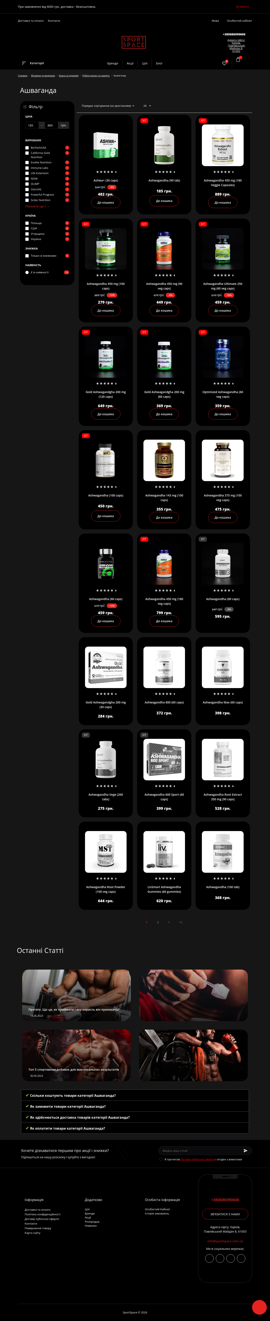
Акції (130, 63)
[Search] (212, 63)
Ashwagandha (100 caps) (105, 495)
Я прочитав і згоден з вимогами (203, 1159)
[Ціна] (32, 125)
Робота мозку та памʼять (96, 75)
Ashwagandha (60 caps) (105, 599)
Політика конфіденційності (42, 1214)
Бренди (112, 63)
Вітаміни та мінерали (43, 75)
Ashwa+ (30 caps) (106, 180)
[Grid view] (247, 106)
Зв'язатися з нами (225, 1214)
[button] (234, 34)
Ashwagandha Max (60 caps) (223, 702)
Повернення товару (38, 1228)
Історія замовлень (157, 1213)
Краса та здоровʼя (69, 75)
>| (181, 922)
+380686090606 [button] (225, 1199)
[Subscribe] (245, 1150)
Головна (22, 75)
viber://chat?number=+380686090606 (230, 1258)
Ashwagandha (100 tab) (222, 887)
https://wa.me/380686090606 (241, 1258)
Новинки (91, 1226)
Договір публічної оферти (198, 1159)
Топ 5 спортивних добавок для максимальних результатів (73, 1069)
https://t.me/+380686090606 (220, 1258)
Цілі (144, 63)
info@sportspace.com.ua (225, 1241)
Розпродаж (92, 1222)
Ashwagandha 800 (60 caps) (164, 702)
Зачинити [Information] (242, 6)
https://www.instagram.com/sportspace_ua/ (209, 1258)
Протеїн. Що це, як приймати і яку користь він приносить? (73, 1009)
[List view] (240, 106)
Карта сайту (32, 1233)
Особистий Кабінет (157, 1209)
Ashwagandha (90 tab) (164, 180)
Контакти (54, 21)
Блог (159, 63)
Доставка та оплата (31, 21)
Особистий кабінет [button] (239, 21)
